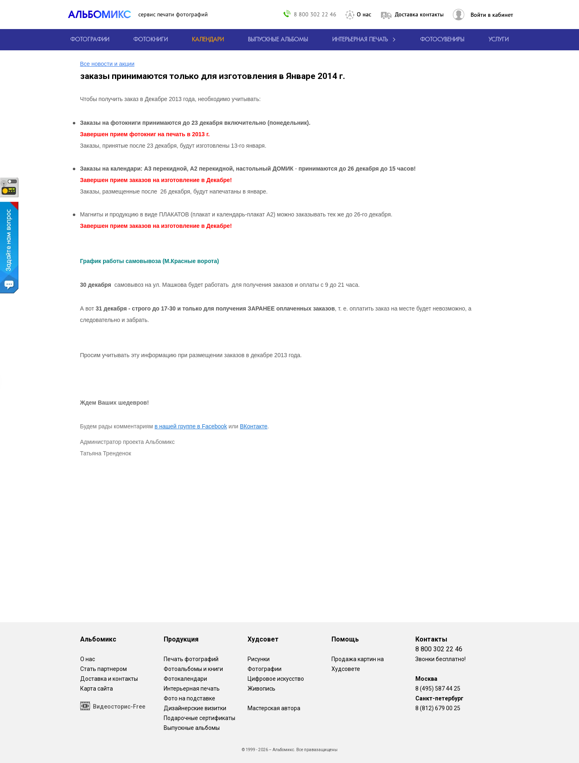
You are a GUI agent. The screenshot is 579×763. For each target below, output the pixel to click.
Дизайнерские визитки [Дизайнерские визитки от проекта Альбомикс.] (195, 708)
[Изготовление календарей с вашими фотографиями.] (208, 39)
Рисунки (259, 659)
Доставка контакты (419, 14)
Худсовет (263, 639)
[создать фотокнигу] (150, 39)
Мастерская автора (274, 708)
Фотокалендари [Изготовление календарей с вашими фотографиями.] (185, 678)
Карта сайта (96, 688)
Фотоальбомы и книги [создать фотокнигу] (193, 669)
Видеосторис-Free (112, 706)
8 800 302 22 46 (315, 14)
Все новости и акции (107, 64)
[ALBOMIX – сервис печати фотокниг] (103, 14)
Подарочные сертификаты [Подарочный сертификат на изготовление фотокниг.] (199, 718)
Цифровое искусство (276, 678)
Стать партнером (103, 669)
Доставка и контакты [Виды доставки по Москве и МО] (109, 678)
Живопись (261, 688)
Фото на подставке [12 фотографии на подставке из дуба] (189, 698)
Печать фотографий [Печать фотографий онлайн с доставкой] (191, 659)
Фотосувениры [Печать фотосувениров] (442, 39)
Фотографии (265, 669)
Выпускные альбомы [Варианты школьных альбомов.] (192, 728)
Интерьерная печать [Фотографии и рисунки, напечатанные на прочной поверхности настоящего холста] (192, 688)
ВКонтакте (253, 426)
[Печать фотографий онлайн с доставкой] (89, 39)
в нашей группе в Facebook (191, 426)
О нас (364, 14)
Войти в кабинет (492, 14)
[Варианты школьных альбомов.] (278, 39)
